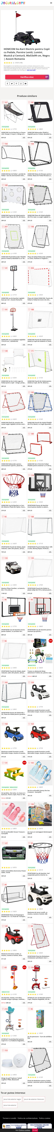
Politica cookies (44, 1118)
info (24, 137)
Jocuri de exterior (10, 1105)
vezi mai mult (31, 70)
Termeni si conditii (9, 1118)
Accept (35, 1130)
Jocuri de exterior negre (12, 1099)
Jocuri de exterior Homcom (34, 1099)
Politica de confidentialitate (28, 1118)
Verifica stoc (34, 77)
